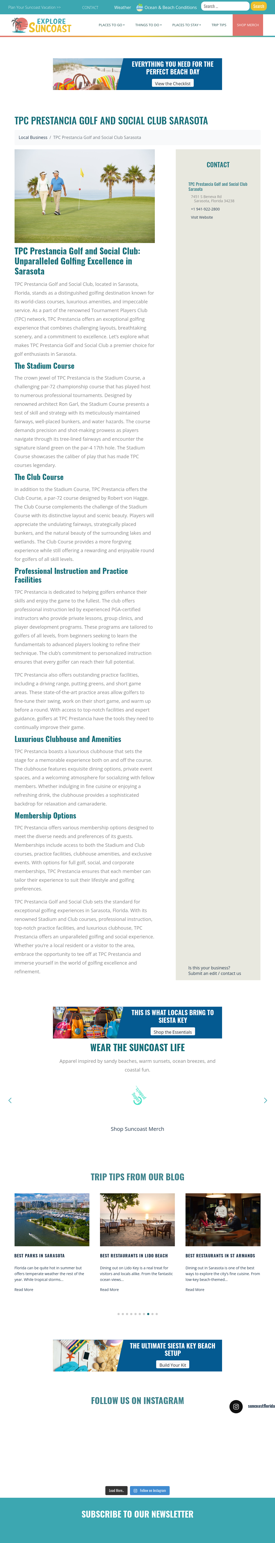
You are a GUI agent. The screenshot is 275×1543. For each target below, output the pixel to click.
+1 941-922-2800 (205, 209)
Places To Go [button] (110, 25)
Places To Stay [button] (185, 25)
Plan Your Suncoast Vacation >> (34, 7)
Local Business (33, 137)
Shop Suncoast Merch (137, 1128)
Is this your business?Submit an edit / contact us (214, 970)
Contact (90, 7)
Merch (248, 25)
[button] (119, 1314)
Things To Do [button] (147, 25)
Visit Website (202, 217)
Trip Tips (218, 25)
